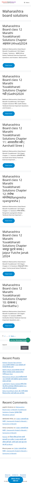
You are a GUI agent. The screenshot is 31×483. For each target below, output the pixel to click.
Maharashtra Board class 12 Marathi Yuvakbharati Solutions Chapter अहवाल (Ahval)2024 (14, 34)
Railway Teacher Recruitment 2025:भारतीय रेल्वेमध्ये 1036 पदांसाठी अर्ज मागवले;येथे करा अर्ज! (13, 365)
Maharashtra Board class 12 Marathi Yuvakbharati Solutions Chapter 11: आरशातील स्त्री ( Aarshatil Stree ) (14, 135)
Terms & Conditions (20, 477)
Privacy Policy (9, 477)
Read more (10, 66)
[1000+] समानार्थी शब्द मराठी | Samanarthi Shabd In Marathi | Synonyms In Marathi (15, 421)
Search (4, 345)
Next (13, 336)
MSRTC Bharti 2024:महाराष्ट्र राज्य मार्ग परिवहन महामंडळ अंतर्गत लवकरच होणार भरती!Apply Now (13, 372)
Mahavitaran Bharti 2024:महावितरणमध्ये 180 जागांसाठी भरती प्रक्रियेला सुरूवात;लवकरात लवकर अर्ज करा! (14, 379)
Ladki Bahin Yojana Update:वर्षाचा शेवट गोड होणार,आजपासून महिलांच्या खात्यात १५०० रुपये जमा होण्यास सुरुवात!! (14, 386)
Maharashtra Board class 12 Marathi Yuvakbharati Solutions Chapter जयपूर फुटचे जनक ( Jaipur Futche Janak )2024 (15, 244)
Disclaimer (23, 475)
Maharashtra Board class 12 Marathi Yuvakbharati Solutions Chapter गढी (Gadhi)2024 (14, 85)
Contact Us (15, 475)
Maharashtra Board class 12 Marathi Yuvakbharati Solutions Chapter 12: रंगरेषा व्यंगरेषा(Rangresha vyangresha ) (14, 188)
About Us (7, 475)
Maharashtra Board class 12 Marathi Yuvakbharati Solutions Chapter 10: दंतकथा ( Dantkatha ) (14, 295)
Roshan (4, 437)
